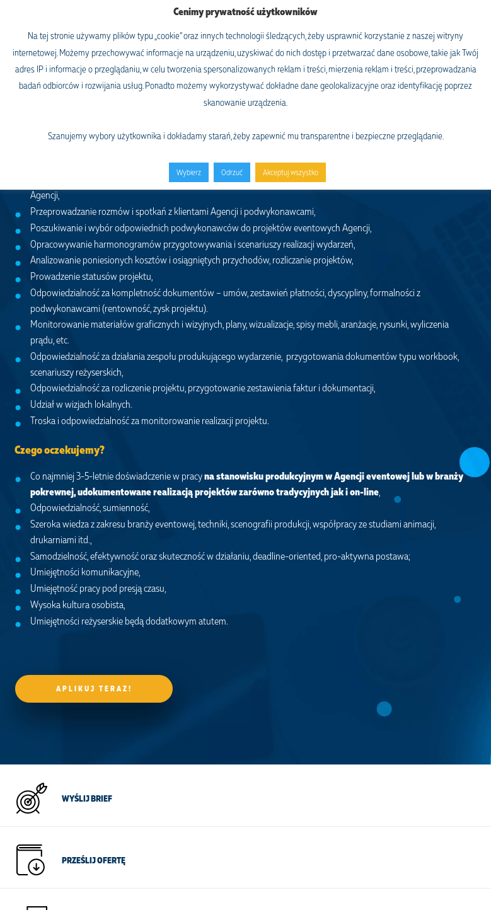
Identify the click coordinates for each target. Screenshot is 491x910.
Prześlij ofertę (93, 595)
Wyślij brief (87, 533)
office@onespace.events (58, 779)
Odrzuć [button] (232, 172)
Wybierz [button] (188, 172)
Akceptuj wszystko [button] (290, 172)
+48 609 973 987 (48, 794)
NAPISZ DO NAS (90, 718)
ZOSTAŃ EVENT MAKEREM (108, 657)
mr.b (244, 873)
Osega (246, 887)
